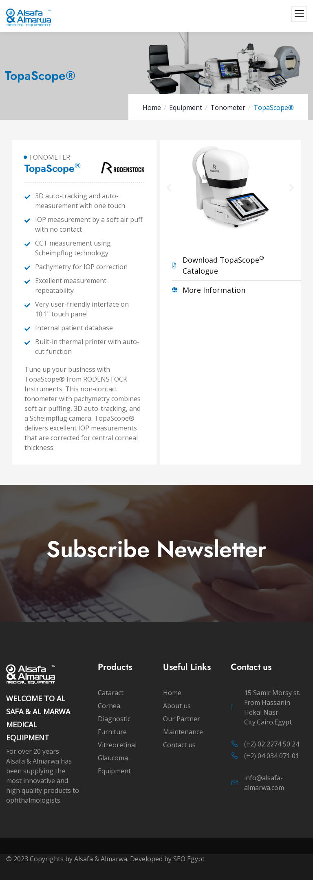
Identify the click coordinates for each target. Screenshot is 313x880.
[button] (170, 187)
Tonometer (227, 107)
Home (152, 107)
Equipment (185, 107)
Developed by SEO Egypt (168, 858)
